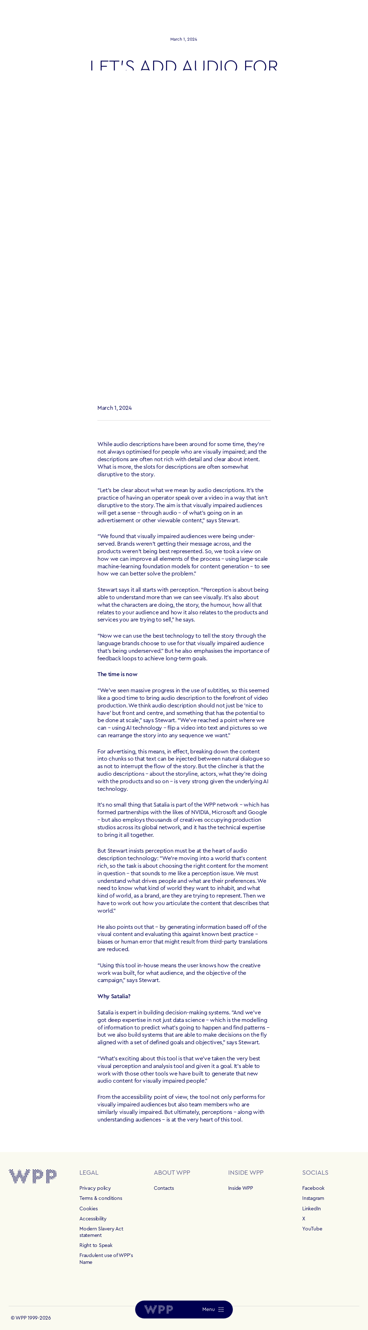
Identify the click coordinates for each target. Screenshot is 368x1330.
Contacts (164, 1188)
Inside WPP (240, 1188)
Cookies (88, 1208)
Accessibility (92, 1218)
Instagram (313, 1198)
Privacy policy (95, 1188)
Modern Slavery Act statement (101, 1232)
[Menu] (213, 1309)
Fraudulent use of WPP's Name (106, 1259)
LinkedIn (311, 1208)
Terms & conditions (100, 1198)
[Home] (158, 1309)
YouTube (312, 1229)
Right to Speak (95, 1245)
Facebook (313, 1188)
